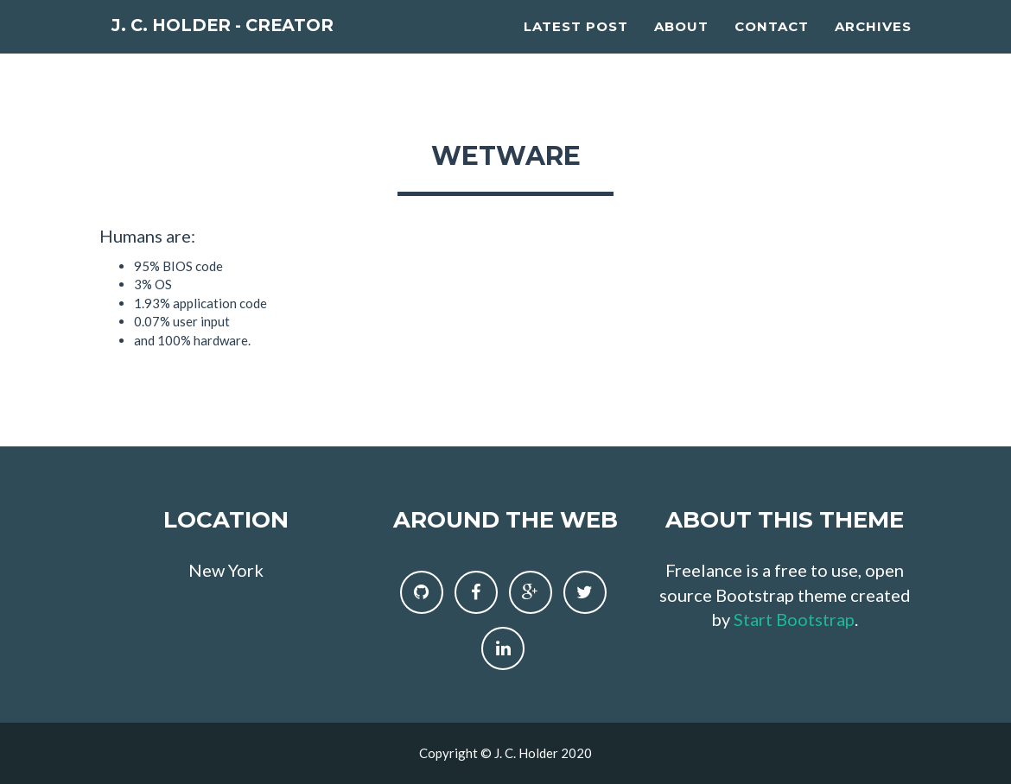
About (681, 48)
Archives (873, 48)
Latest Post (576, 48)
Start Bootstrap (794, 619)
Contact (771, 48)
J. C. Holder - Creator (262, 51)
